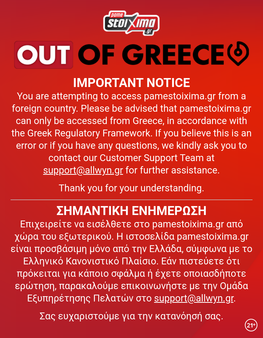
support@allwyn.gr (83, 170)
